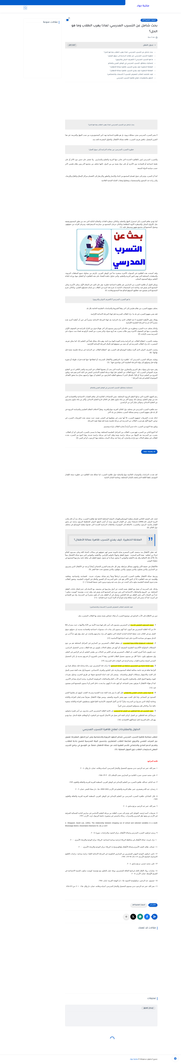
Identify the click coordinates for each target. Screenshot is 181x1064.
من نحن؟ (53, 2)
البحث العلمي (103, 9)
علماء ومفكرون (20, 9)
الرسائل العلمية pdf (87, 9)
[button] (147, 917)
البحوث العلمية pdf (149, 20)
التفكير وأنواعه (47, 9)
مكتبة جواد (142, 6)
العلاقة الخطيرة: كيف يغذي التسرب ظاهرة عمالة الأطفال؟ (131, 67)
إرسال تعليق (148, 1008)
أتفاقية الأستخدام (78, 2)
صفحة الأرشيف (64, 2)
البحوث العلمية (116, 9)
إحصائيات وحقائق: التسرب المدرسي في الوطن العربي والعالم (130, 63)
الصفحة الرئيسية (117, 2)
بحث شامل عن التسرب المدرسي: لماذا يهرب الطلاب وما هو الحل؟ (128, 52)
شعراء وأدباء (33, 9)
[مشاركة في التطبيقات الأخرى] (126, 917)
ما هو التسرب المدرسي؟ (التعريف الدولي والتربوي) (134, 60)
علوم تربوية (58, 9)
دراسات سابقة (71, 9)
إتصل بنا (90, 2)
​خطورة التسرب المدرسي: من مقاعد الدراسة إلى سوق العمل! (130, 56)
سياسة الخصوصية (102, 2)
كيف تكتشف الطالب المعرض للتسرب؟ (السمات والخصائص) (130, 74)
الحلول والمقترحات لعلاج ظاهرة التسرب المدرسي (135, 78)
